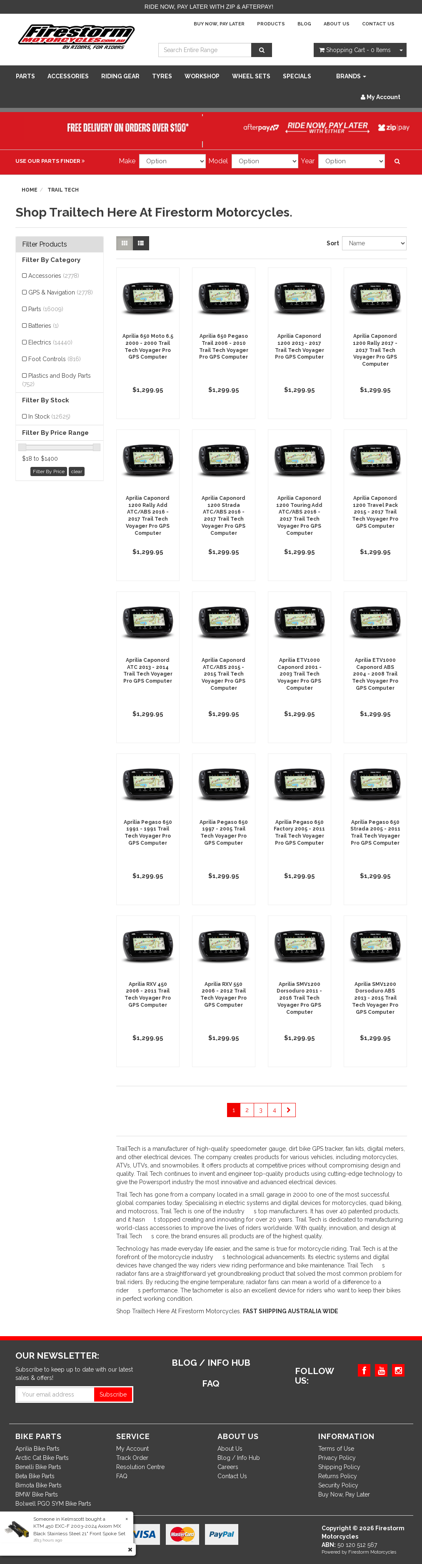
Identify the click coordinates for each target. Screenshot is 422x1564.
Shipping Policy (339, 1467)
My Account (132, 1448)
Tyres (162, 76)
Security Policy (338, 1485)
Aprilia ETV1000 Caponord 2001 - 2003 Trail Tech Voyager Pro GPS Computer (299, 674)
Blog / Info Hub (238, 1457)
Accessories (68, 76)
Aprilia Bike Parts (37, 1448)
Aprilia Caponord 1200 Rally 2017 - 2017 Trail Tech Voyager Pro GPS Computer (375, 350)
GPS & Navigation (60, 292)
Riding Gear (120, 76)
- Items (355, 50)
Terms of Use (336, 1448)
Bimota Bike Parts (38, 1485)
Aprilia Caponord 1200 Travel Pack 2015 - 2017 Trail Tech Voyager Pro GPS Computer (375, 512)
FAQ (121, 1476)
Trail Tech (63, 190)
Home (29, 190)
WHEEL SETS (251, 76)
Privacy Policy (337, 1457)
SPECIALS (297, 76)
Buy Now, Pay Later (219, 24)
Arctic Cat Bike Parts (42, 1457)
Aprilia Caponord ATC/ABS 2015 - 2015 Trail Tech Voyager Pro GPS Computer (223, 674)
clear (76, 471)
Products (271, 24)
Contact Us (378, 24)
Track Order (132, 1457)
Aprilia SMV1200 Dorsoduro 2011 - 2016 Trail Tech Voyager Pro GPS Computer (299, 998)
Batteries (43, 325)
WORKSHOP (202, 76)
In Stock (49, 416)
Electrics (50, 342)
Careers (227, 1467)
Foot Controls (54, 359)
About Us (337, 24)
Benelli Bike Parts (38, 1467)
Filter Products (44, 244)
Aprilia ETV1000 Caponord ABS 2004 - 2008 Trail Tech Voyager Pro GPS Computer (375, 674)
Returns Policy (337, 1476)
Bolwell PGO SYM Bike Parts (53, 1503)
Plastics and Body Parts (56, 379)
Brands (351, 76)
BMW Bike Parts (36, 1494)
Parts (25, 76)
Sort (331, 243)
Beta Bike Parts (35, 1476)
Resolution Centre (140, 1467)
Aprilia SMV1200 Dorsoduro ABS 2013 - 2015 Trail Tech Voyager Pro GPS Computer (375, 998)
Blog (304, 24)
